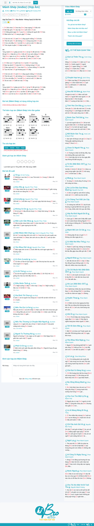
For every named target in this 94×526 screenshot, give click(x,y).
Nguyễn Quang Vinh (34, 11)
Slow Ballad (19, 328)
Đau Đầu (17, 187)
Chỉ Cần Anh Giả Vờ (74, 424)
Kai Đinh (32, 259)
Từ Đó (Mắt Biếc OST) (75, 164)
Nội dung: (5, 365)
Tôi (15, 175)
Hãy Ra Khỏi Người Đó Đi (76, 213)
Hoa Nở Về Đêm (72, 91)
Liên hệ (83, 524)
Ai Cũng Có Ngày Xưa (75, 454)
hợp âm (7, 125)
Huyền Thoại (71, 298)
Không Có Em (19, 209)
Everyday (18, 199)
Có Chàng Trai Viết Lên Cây (77, 199)
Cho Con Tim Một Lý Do (75, 396)
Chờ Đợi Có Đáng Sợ (74, 370)
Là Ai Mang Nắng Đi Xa (75, 410)
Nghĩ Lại (69, 440)
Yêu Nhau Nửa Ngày (74, 340)
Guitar (6, 148)
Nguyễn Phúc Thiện (30, 187)
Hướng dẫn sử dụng (74, 43)
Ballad (23, 11)
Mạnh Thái (68, 398)
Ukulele (12, 148)
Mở (69, 11)
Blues (17, 242)
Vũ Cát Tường (23, 175)
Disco (17, 290)
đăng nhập (28, 379)
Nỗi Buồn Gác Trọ (73, 134)
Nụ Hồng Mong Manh (75, 382)
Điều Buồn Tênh (20, 283)
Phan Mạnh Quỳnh (80, 178)
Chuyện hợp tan (72, 77)
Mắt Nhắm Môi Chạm (23, 233)
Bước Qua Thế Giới (74, 117)
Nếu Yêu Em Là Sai (22, 307)
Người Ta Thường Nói (23, 334)
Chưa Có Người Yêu (74, 148)
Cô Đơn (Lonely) (20, 259)
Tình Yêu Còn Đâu (73, 105)
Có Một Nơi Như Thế (74, 242)
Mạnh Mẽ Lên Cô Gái (74, 230)
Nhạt (68, 178)
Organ (23, 148)
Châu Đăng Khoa (80, 356)
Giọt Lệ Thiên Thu (73, 57)
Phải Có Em (19, 346)
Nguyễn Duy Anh (77, 190)
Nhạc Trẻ (16, 11)
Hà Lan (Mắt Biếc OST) (75, 284)
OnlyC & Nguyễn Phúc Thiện (43, 233)
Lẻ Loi (68, 356)
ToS (78, 524)
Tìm (35, 2)
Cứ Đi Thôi (18, 271)
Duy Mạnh (87, 106)
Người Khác (71, 258)
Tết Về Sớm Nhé (72, 326)
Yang (66, 413)
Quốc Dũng (86, 78)
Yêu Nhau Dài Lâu (21, 247)
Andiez (7, 11)
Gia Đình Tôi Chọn (21, 295)
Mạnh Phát (86, 92)
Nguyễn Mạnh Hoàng (78, 487)
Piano (17, 148)
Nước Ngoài (71, 471)
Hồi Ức (69, 314)
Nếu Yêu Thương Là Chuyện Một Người (30, 322)
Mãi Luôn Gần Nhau (22, 221)
